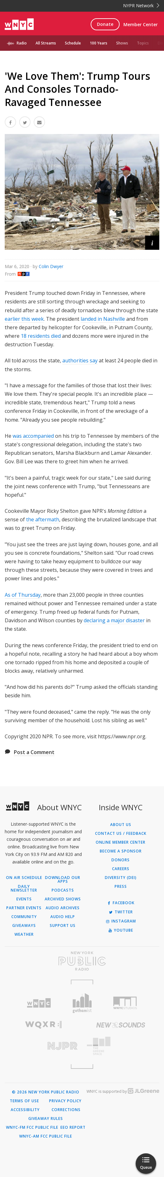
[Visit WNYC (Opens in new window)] (38, 1003)
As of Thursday (23, 594)
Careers (120, 869)
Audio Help (62, 917)
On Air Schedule (24, 878)
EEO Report (73, 1127)
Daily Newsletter (24, 888)
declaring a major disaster (114, 620)
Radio (22, 43)
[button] (152, 243)
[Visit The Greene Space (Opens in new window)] (121, 1046)
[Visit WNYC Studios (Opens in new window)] (125, 1003)
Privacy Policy (65, 1101)
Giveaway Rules (45, 1119)
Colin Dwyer (51, 266)
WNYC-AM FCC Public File (45, 1136)
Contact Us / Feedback (120, 833)
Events (24, 899)
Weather (24, 934)
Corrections (66, 1110)
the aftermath (42, 519)
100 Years (98, 43)
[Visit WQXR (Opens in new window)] (43, 1025)
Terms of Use (24, 1101)
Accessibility (25, 1110)
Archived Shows (63, 899)
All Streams (46, 43)
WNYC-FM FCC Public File (32, 1127)
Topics (143, 43)
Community (24, 917)
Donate (105, 24)
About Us (120, 825)
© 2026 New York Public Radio (45, 1092)
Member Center (140, 24)
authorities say (80, 360)
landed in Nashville (103, 318)
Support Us (63, 926)
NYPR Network (141, 6)
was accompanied (33, 435)
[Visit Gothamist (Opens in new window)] (82, 1003)
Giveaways (24, 926)
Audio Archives (63, 908)
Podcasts (63, 890)
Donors (120, 860)
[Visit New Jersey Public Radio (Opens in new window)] (43, 1046)
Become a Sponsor (121, 851)
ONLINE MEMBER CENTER (120, 842)
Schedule (73, 43)
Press (121, 886)
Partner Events (24, 908)
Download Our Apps (62, 879)
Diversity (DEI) (121, 878)
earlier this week (24, 318)
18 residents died (41, 335)
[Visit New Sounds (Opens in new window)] (121, 1025)
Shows (122, 43)
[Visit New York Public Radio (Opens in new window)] (82, 961)
